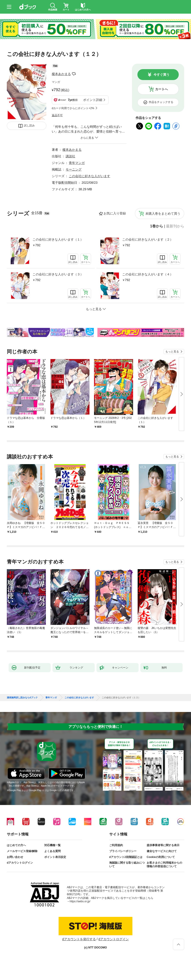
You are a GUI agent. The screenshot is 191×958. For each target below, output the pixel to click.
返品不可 (57, 115)
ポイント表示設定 (55, 857)
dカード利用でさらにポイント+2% (73, 108)
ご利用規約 (116, 845)
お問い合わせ (15, 857)
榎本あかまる (61, 74)
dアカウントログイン (20, 862)
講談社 (70, 156)
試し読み (29, 125)
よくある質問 (52, 851)
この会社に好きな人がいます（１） (57, 239)
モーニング (74, 169)
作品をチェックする (161, 102)
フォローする (74, 74)
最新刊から (175, 226)
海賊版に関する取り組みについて (127, 864)
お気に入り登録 (115, 213)
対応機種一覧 (52, 845)
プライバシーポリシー (122, 851)
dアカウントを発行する (79, 939)
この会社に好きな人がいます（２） (147, 239)
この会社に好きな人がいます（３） (57, 274)
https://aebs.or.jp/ (80, 901)
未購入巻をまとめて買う (162, 213)
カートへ (161, 89)
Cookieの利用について (161, 857)
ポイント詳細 (92, 100)
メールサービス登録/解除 (22, 851)
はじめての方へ (16, 845)
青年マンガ (77, 163)
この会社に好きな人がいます (89, 176)
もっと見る (172, 351)
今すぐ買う (161, 74)
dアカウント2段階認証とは (125, 857)
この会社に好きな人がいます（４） (147, 274)
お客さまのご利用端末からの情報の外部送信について (164, 864)
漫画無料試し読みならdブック (22, 697)
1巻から (156, 226)
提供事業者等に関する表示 (163, 845)
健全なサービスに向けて (162, 851)
